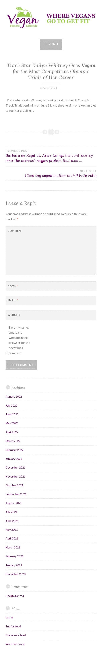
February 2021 (15, 556)
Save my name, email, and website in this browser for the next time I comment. (19, 340)
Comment (15, 230)
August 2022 (14, 396)
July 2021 (11, 511)
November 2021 (16, 476)
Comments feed (16, 635)
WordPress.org (15, 644)
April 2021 (12, 538)
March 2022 (13, 441)
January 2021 (14, 565)
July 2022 (11, 405)
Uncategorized (15, 595)
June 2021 (12, 520)
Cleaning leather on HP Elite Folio (51, 173)
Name (13, 285)
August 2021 (14, 503)
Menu (53, 44)
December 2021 (16, 467)
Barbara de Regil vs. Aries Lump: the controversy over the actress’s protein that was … (51, 156)
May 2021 (12, 529)
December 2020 (16, 574)
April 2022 (12, 432)
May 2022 (12, 423)
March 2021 (13, 547)
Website (14, 314)
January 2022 (14, 458)
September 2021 (16, 494)
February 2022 (15, 450)
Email (13, 300)
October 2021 (14, 485)
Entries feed (13, 626)
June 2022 (12, 414)
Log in (9, 617)
